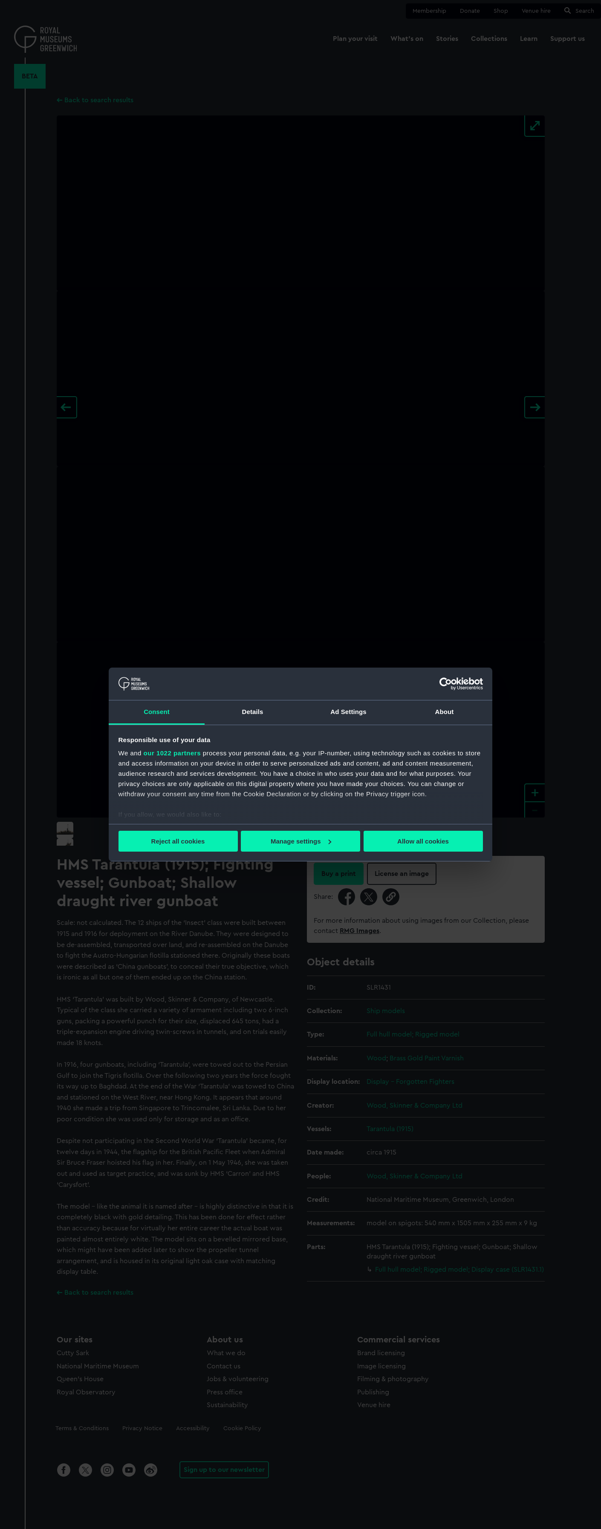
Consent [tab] (157, 711)
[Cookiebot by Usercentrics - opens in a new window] (445, 683)
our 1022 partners (172, 753)
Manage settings (301, 841)
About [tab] (444, 711)
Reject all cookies (178, 841)
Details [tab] (252, 711)
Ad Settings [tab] (348, 711)
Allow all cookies (423, 841)
